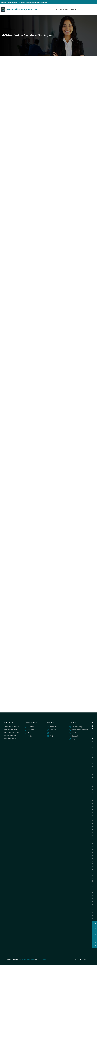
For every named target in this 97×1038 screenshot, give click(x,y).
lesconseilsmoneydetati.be (21, 9)
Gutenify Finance (28, 959)
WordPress (42, 959)
